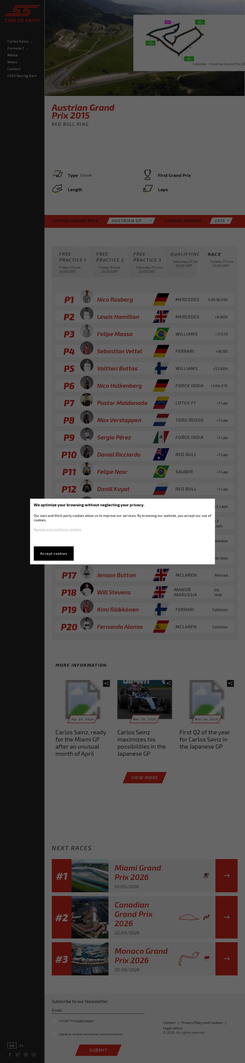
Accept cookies (53, 553)
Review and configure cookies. (58, 529)
